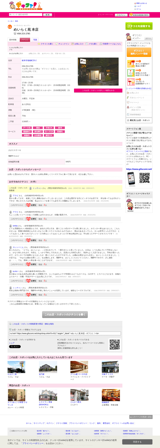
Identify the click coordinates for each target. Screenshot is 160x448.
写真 (35, 40)
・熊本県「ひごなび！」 (72, 431)
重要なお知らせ (141, 3)
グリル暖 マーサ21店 (78, 374)
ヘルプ (138, 6)
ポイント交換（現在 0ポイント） (138, 108)
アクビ (15, 196)
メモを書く (93, 44)
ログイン (121, 15)
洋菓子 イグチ (107, 374)
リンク (92, 423)
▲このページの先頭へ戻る (141, 417)
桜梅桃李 (105, 402)
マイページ (134, 102)
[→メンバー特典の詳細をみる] (139, 88)
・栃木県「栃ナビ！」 (43, 431)
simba (15, 226)
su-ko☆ (16, 271)
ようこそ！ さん (105, 14)
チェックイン (63, 44)
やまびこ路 (12, 374)
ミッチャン (37, 188)
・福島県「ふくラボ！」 (44, 434)
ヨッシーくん (18, 247)
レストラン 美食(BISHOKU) (45, 403)
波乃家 (41, 374)
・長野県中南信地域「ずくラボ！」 (134, 434)
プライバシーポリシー (78, 423)
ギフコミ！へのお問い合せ (123, 423)
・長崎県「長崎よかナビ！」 (131, 431)
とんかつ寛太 (75, 402)
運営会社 (106, 423)
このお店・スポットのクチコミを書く (65, 314)
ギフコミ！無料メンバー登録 (139, 52)
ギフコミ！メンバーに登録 (137, 151)
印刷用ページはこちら (112, 44)
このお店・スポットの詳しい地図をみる (98, 90)
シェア (12, 343)
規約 (99, 423)
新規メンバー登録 (139, 15)
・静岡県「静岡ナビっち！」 (103, 431)
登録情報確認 (135, 115)
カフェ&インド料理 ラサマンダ (17, 403)
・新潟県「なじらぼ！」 (72, 434)
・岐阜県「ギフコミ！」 (101, 434)
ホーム (138, 9)
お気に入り (79, 44)
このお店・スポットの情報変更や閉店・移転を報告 (33, 324)
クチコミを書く (47, 44)
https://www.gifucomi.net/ (139, 169)
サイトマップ (39, 423)
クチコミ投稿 (61, 423)
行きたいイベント (137, 98)
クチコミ (25, 40)
